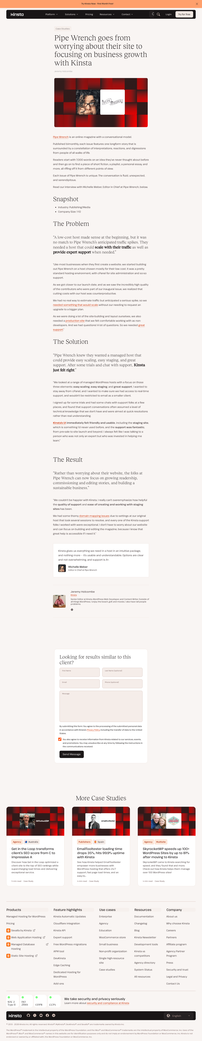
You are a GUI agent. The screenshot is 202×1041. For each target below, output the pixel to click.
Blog (137, 930)
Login (169, 15)
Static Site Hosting (22, 955)
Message (101, 706)
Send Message (72, 754)
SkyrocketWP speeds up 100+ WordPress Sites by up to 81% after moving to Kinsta (166, 853)
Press (169, 962)
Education (105, 930)
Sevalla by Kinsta (21, 930)
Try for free (184, 15)
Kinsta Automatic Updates (69, 916)
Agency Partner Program (175, 953)
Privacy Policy (93, 729)
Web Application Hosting (26, 937)
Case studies (107, 969)
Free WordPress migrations (70, 944)
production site (75, 320)
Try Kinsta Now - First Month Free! (97, 4)
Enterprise (105, 916)
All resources (142, 976)
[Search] (158, 15)
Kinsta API (59, 930)
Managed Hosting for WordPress (25, 916)
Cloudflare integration (66, 923)
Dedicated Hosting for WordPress (66, 974)
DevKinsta (59, 958)
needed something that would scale (75, 305)
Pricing (10, 923)
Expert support (62, 937)
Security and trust (177, 969)
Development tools (146, 944)
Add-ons (58, 983)
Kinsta (74, 595)
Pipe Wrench (60, 137)
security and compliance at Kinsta (108, 1003)
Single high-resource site (111, 960)
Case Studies (63, 28)
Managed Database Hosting (23, 946)
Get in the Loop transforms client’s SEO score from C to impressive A (33, 853)
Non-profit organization (113, 951)
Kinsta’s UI (59, 423)
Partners (171, 937)
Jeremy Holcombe (63, 71)
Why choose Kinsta (178, 923)
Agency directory (144, 962)
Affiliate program (176, 944)
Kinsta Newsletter (145, 937)
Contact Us (173, 983)
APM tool (58, 951)
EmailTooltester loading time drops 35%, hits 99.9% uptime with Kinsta (101, 853)
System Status (143, 969)
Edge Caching (61, 965)
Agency (103, 923)
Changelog (140, 923)
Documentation (144, 916)
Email (79, 683)
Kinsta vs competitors (142, 953)
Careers (171, 930)
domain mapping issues (94, 516)
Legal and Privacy (176, 976)
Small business (108, 944)
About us (171, 916)
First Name (79, 672)
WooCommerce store (112, 937)
